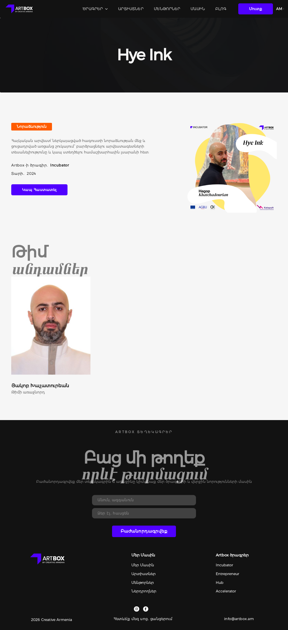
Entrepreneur (227, 574)
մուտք (255, 9)
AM (280, 9)
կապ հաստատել (39, 190)
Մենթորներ (167, 9)
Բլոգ (220, 9)
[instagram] (136, 609)
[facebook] (145, 609)
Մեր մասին (142, 565)
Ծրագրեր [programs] (95, 9)
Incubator (224, 565)
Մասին (198, 9)
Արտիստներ (130, 9)
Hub (219, 582)
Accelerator (226, 591)
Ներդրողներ (143, 591)
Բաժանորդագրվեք (144, 531)
